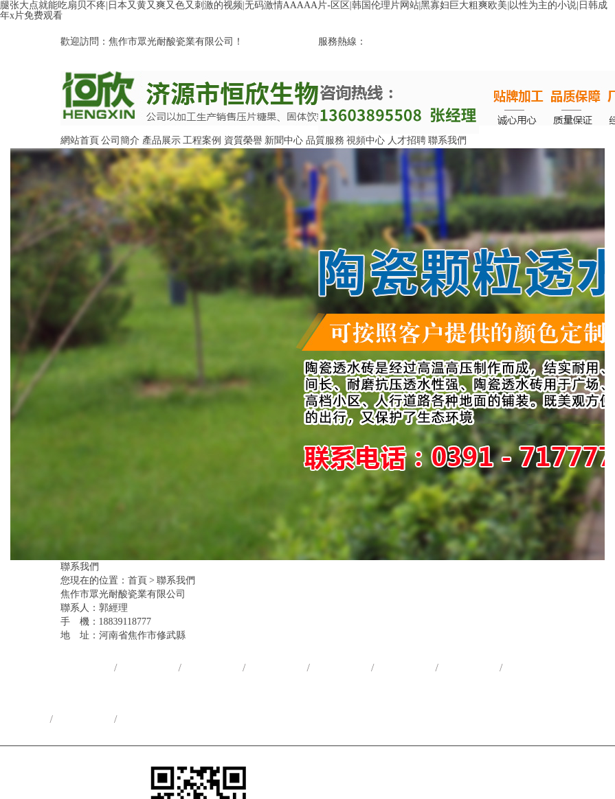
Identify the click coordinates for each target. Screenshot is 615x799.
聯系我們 (447, 140)
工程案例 (202, 140)
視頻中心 (365, 140)
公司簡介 (120, 140)
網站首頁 (79, 140)
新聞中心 (284, 140)
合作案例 (273, 667)
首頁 (137, 580)
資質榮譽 (243, 140)
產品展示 (161, 140)
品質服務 (325, 140)
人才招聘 (407, 140)
